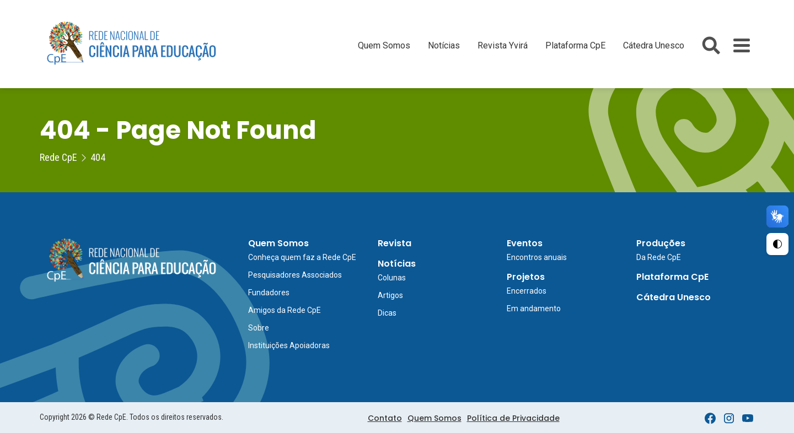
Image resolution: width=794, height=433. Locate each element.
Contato (385, 418)
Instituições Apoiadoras (289, 345)
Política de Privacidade (513, 418)
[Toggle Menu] (741, 45)
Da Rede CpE (658, 257)
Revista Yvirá (503, 45)
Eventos (525, 243)
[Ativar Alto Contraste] (777, 244)
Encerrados (526, 290)
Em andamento (534, 308)
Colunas (392, 277)
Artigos (390, 295)
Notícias (444, 45)
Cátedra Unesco (653, 45)
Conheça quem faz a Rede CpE (302, 257)
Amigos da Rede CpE (284, 310)
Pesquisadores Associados (295, 274)
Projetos (526, 276)
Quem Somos (384, 45)
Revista (394, 243)
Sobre (258, 327)
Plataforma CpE (575, 45)
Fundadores (268, 292)
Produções (660, 243)
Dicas (387, 312)
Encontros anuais (537, 257)
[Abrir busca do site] (711, 45)
